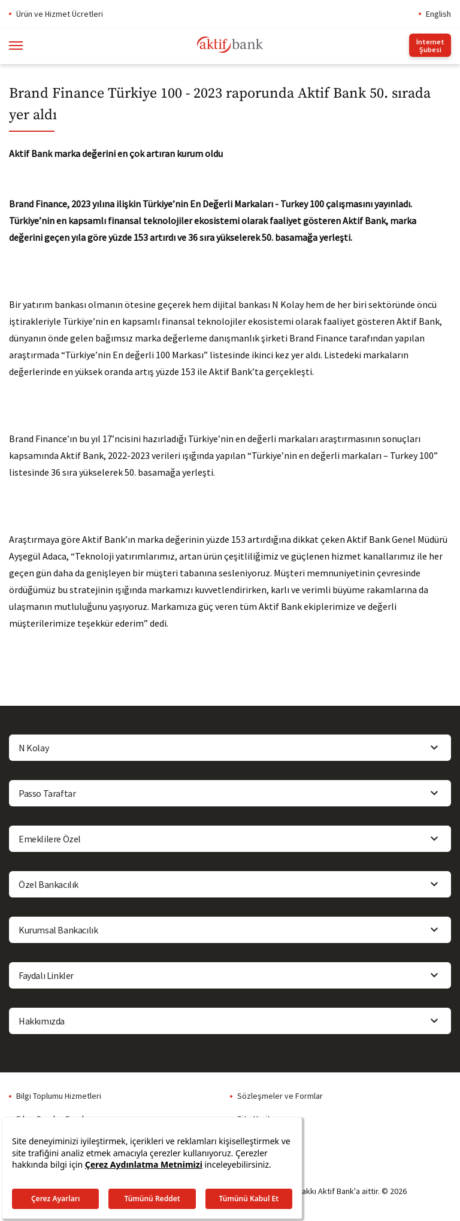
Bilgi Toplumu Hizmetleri (58, 1095)
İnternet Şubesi (430, 45)
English (438, 13)
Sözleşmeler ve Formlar (280, 1095)
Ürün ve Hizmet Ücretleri (59, 13)
